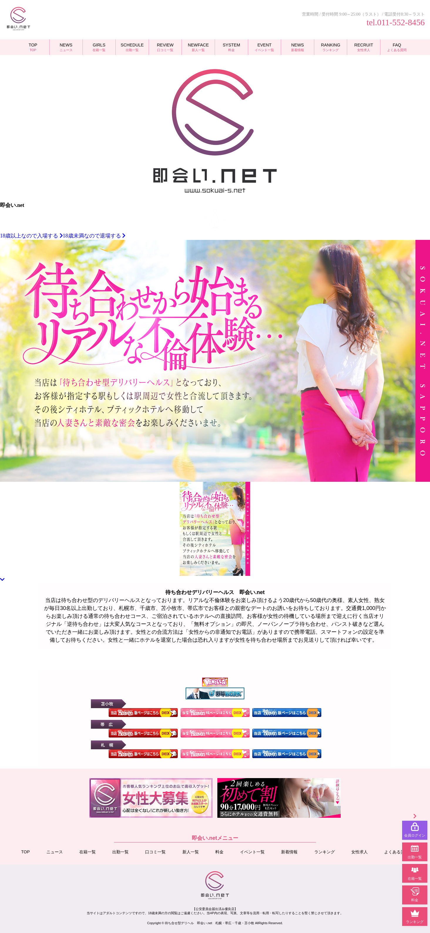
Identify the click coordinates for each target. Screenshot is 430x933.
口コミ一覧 (155, 852)
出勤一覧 (120, 852)
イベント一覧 (252, 852)
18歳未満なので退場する (94, 236)
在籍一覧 (87, 852)
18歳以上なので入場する (31, 236)
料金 (219, 852)
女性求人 (359, 852)
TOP (25, 852)
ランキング (324, 852)
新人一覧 (190, 852)
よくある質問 (396, 852)
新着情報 (289, 852)
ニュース (54, 852)
